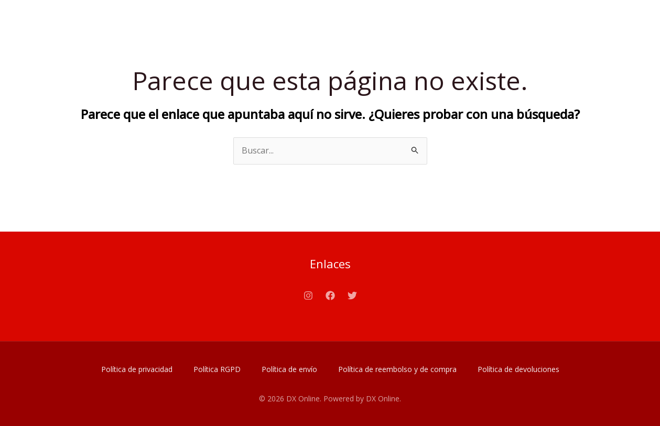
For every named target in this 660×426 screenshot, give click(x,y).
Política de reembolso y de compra (397, 369)
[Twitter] (352, 295)
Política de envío (289, 369)
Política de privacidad (136, 369)
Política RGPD (217, 369)
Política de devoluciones (518, 369)
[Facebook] (330, 295)
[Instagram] (308, 295)
